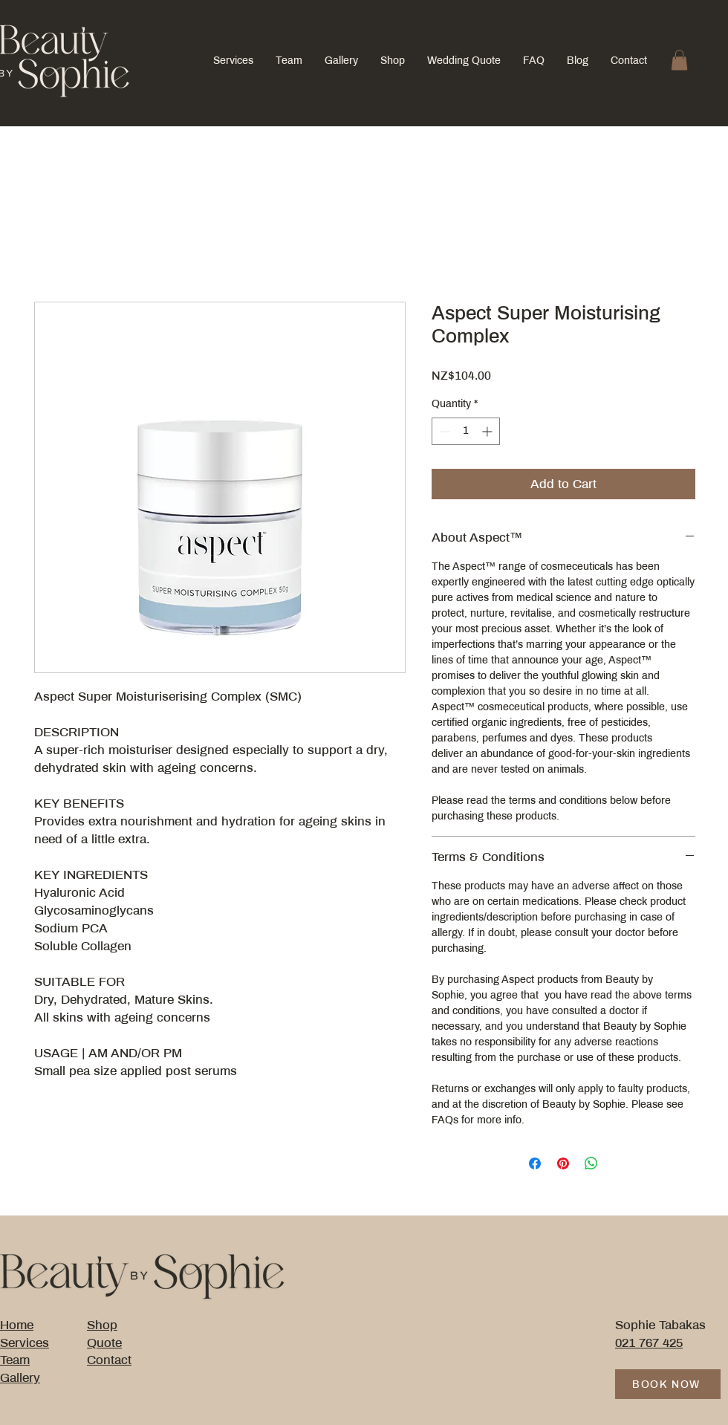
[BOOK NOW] (668, 1384)
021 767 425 (649, 1343)
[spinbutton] (465, 431)
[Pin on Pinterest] (563, 1163)
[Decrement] (443, 431)
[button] (679, 60)
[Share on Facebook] (535, 1163)
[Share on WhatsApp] (591, 1163)
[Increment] (488, 431)
